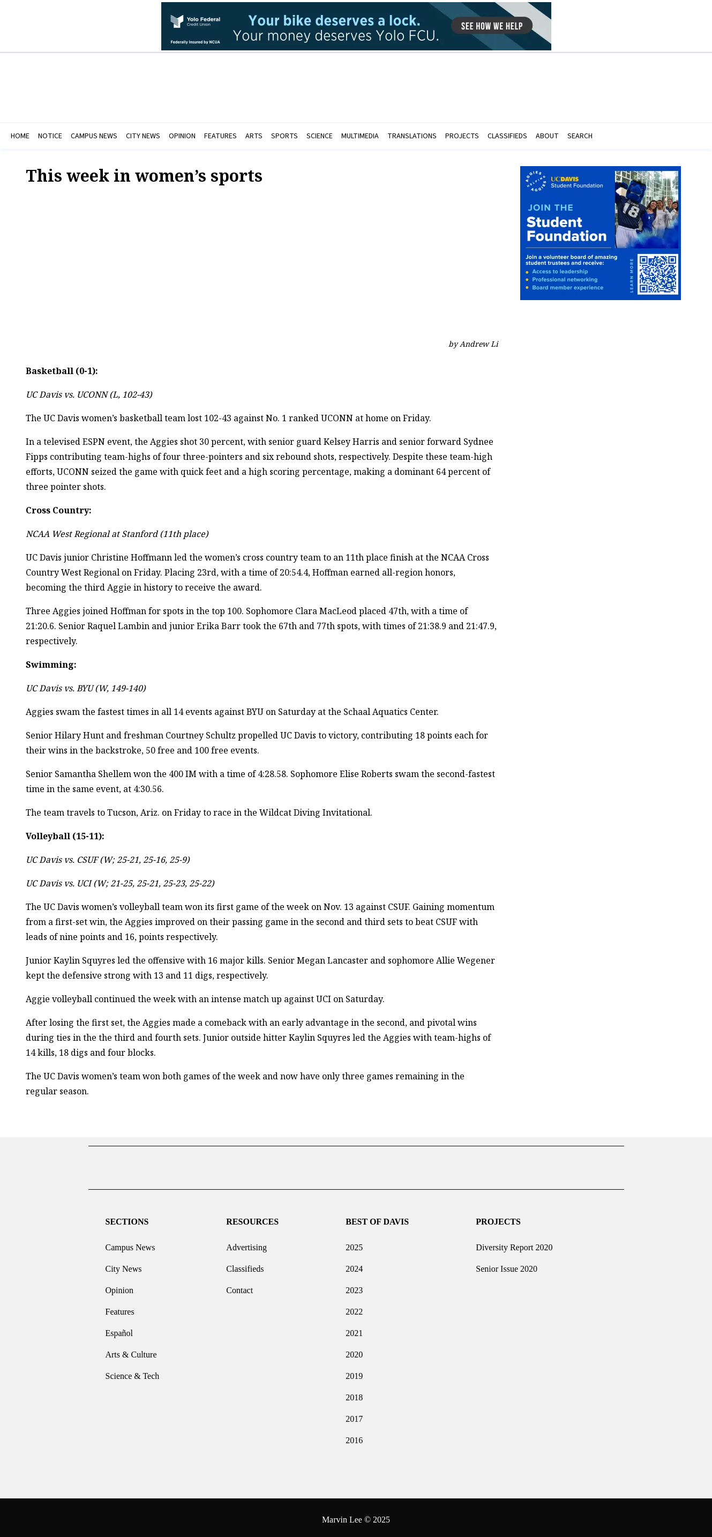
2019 (354, 1371)
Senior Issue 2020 (506, 1264)
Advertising (246, 1243)
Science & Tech (132, 1371)
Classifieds (245, 1264)
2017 (354, 1414)
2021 (354, 1328)
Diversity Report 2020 (514, 1243)
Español (119, 1328)
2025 (354, 1243)
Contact (239, 1285)
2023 (354, 1285)
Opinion (119, 1285)
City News (123, 1264)
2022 (354, 1307)
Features (119, 1307)
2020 (354, 1350)
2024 (354, 1264)
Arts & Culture (130, 1350)
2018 (354, 1393)
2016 (354, 1436)
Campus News (130, 1243)
